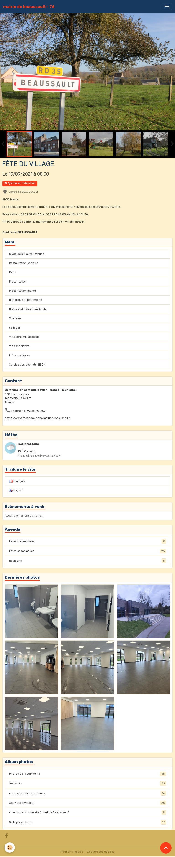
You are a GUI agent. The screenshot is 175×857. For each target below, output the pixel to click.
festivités (87, 783)
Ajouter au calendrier (20, 183)
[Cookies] (10, 847)
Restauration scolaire (23, 263)
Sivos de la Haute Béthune (26, 254)
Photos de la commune (87, 774)
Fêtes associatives (87, 551)
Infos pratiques (19, 355)
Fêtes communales (87, 541)
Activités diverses (87, 803)
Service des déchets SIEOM (27, 364)
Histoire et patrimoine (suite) (28, 309)
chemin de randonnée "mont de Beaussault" (87, 812)
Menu (12, 272)
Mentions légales (71, 851)
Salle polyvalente (87, 822)
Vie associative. (19, 346)
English (16, 490)
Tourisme (15, 318)
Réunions (87, 560)
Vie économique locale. (24, 337)
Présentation (18, 281)
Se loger (14, 327)
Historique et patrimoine (25, 300)
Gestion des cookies (101, 851)
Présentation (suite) (22, 290)
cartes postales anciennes (87, 793)
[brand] (29, 7)
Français (17, 481)
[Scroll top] (166, 848)
